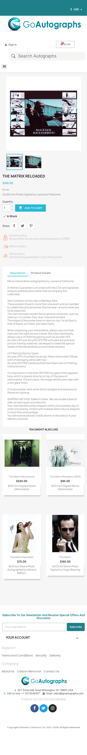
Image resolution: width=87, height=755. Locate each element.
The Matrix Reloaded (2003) (65, 476)
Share (14, 225)
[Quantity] (6, 208)
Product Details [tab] (41, 273)
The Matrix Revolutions (22, 476)
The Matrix (65, 557)
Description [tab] (17, 273)
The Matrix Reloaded (21, 557)
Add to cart (30, 208)
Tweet (22, 225)
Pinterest (31, 225)
